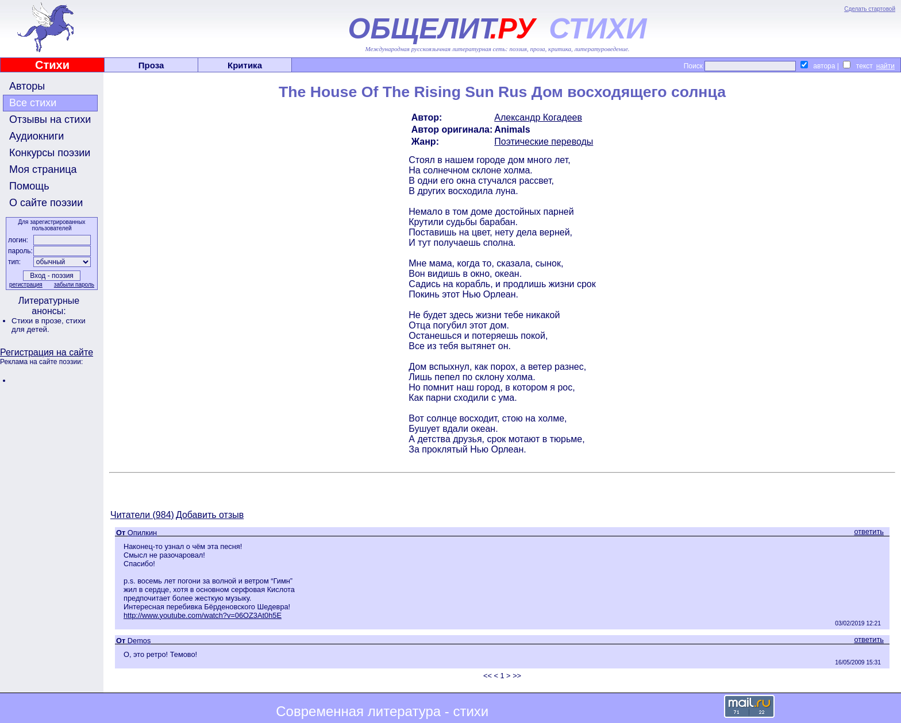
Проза (151, 65)
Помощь (29, 186)
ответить (869, 531)
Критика (245, 65)
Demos (139, 640)
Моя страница (43, 169)
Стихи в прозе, (38, 320)
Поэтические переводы (543, 141)
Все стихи (32, 103)
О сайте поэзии (46, 202)
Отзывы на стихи (50, 119)
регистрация (26, 284)
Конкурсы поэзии (49, 152)
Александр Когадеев (538, 117)
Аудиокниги (36, 136)
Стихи (52, 65)
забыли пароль (74, 284)
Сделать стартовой (869, 9)
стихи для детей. (48, 325)
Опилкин (142, 532)
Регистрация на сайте (46, 352)
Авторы (27, 86)
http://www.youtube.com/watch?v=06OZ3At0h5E (203, 615)
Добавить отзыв (210, 515)
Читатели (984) (142, 515)
